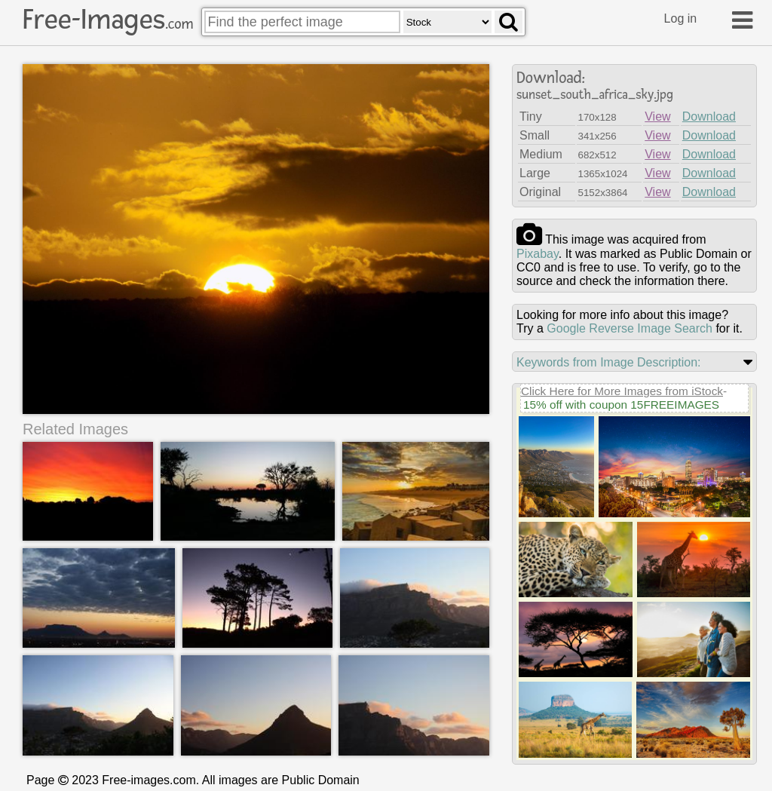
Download (709, 116)
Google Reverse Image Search (629, 328)
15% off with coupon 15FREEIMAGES (621, 404)
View (657, 116)
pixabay (537, 253)
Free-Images (108, 19)
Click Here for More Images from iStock (622, 391)
